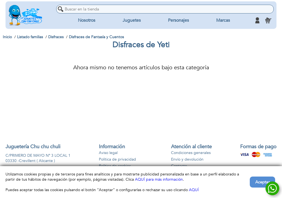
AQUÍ (194, 190)
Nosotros (86, 20)
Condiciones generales (191, 152)
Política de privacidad (117, 159)
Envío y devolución (187, 159)
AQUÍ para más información (159, 179)
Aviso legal (108, 152)
